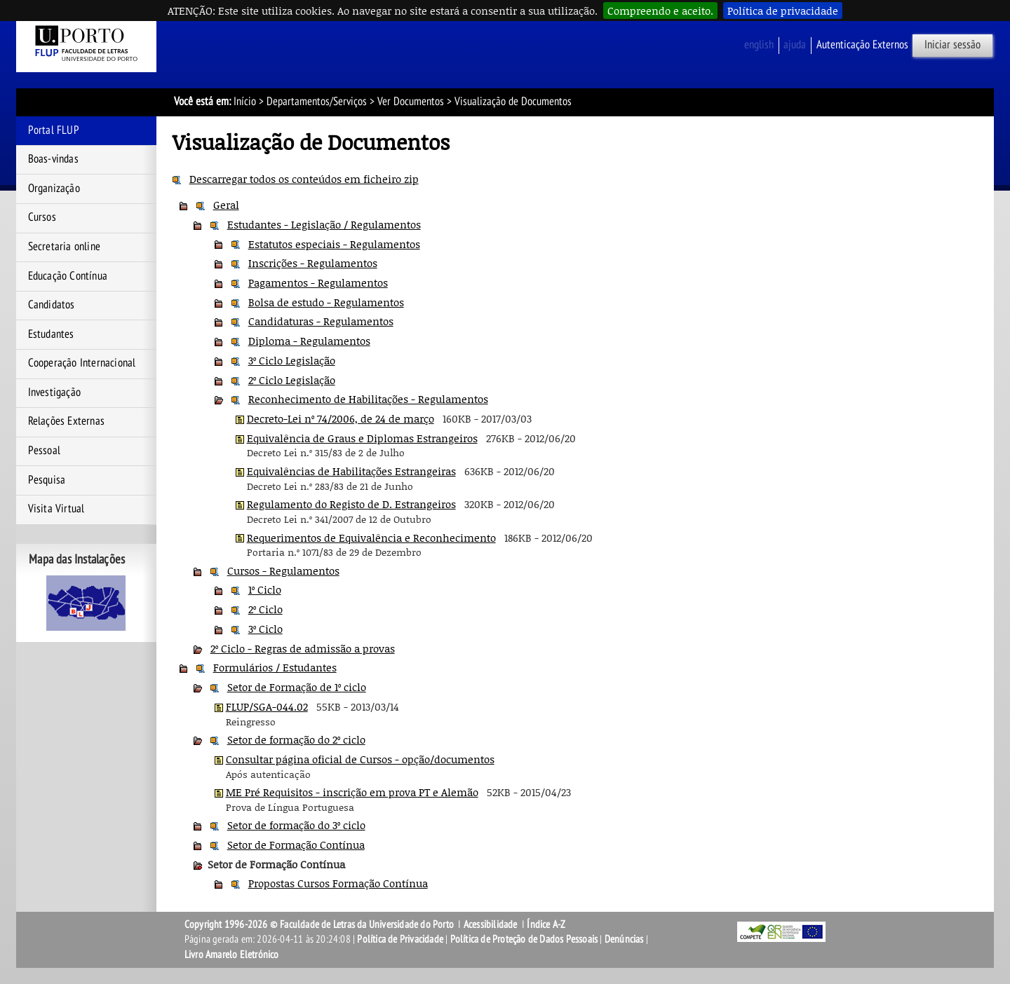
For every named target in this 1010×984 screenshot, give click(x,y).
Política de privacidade (782, 11)
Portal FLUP (53, 130)
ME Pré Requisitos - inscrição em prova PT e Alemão (352, 792)
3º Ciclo (265, 629)
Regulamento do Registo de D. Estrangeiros (351, 504)
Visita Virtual (56, 509)
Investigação (54, 392)
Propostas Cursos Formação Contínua (338, 883)
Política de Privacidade (400, 939)
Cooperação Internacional (82, 363)
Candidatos (51, 305)
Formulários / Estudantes (275, 667)
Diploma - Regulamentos (309, 341)
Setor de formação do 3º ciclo (296, 825)
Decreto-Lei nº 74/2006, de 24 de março (340, 418)
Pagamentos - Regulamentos (318, 282)
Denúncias (624, 939)
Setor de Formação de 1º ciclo (296, 687)
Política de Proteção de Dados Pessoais (524, 939)
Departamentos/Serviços (317, 102)
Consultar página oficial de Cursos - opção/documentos (360, 759)
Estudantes (51, 334)
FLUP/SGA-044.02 (267, 706)
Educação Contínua (67, 276)
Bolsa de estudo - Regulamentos (326, 302)
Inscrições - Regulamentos (312, 263)
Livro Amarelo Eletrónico (231, 954)
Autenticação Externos (862, 45)
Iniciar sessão (952, 45)
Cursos (42, 217)
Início (245, 102)
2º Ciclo (265, 609)
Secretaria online (64, 247)
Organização (54, 189)
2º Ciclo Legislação (291, 380)
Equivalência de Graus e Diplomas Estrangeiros (362, 438)
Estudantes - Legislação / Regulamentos (324, 224)
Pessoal (44, 451)
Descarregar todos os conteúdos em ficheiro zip (304, 179)
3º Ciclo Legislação (291, 360)
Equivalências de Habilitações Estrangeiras (351, 471)
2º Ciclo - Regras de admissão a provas (302, 648)
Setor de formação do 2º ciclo (296, 739)
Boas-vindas (53, 159)
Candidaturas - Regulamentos (320, 321)
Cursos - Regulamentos (283, 570)
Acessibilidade (491, 924)
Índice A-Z (546, 924)
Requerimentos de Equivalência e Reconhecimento (371, 538)
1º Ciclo (264, 589)
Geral (226, 205)
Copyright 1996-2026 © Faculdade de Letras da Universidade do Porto (320, 924)
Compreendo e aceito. (660, 11)
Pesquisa (47, 480)
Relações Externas (66, 421)
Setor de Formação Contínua (296, 845)
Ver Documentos (410, 102)
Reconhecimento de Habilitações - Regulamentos (368, 399)
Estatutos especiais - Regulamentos (334, 244)
